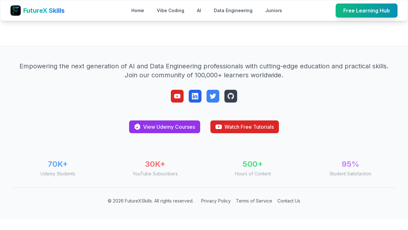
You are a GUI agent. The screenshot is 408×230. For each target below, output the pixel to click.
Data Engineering (233, 10)
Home (137, 10)
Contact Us (288, 200)
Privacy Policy (216, 200)
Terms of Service (254, 200)
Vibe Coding (170, 10)
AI (199, 10)
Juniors (273, 10)
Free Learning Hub (366, 10)
